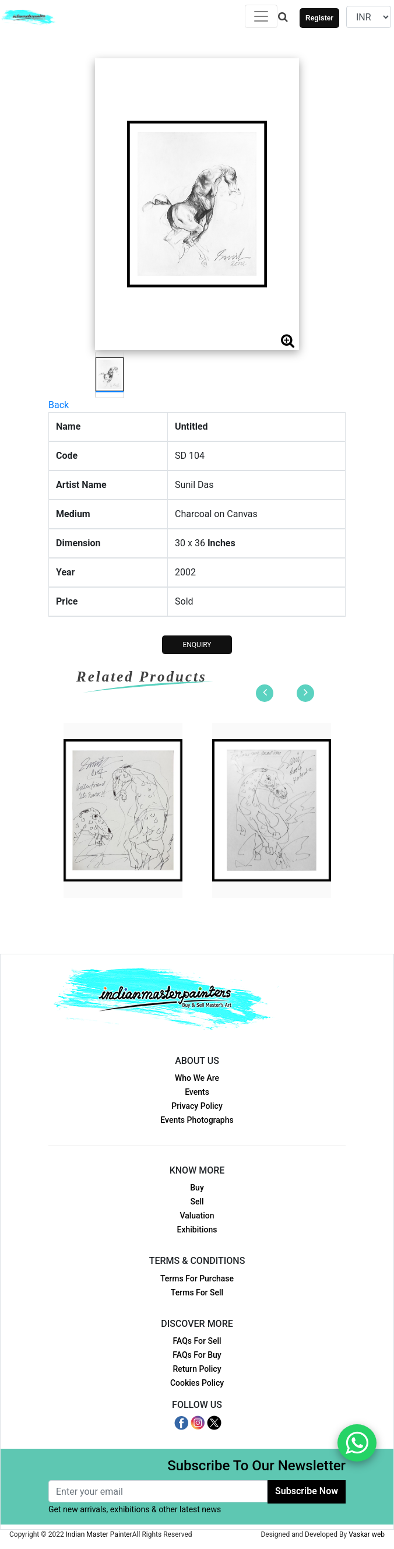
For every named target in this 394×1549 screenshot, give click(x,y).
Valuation (197, 1215)
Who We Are (197, 1078)
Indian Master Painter (99, 1534)
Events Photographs (196, 1120)
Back (58, 404)
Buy (196, 1187)
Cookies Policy (197, 1383)
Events (197, 1092)
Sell (196, 1201)
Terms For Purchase (197, 1278)
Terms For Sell (197, 1292)
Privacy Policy (197, 1106)
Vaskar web (367, 1534)
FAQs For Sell (197, 1341)
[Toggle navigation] (261, 16)
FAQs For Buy (197, 1355)
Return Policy (197, 1369)
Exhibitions (197, 1229)
